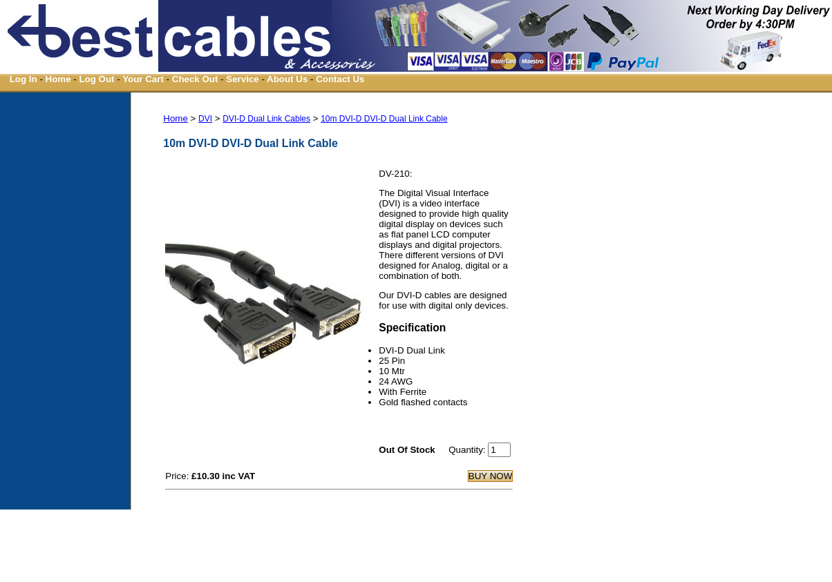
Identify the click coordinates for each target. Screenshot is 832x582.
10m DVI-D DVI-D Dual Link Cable (384, 119)
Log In (23, 79)
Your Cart (143, 79)
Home (58, 79)
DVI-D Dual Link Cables (266, 119)
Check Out (195, 79)
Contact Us (340, 79)
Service (242, 79)
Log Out (96, 79)
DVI (205, 119)
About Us (287, 79)
